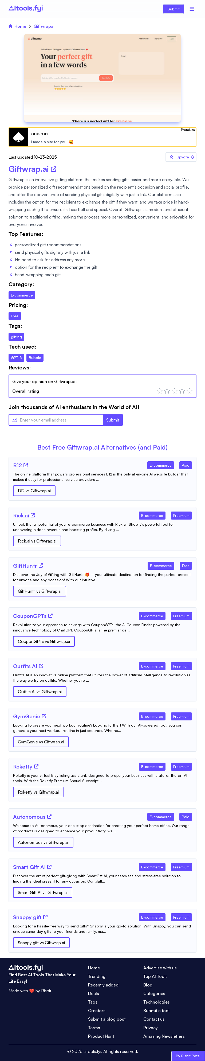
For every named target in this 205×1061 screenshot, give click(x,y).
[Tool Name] (17, 465)
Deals (93, 993)
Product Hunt (101, 1036)
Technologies (156, 1002)
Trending (96, 976)
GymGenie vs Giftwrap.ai (41, 741)
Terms (94, 1027)
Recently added (103, 985)
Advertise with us (160, 967)
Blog (147, 985)
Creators (96, 1010)
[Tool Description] (102, 476)
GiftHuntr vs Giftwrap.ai (39, 591)
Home (17, 26)
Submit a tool (156, 1010)
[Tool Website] (25, 465)
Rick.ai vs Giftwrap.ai (37, 541)
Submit (174, 9)
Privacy (150, 1027)
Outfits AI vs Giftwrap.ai (40, 691)
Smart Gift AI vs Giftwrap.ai (43, 892)
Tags (92, 1002)
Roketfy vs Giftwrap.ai (38, 792)
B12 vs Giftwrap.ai (34, 490)
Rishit (46, 990)
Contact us (154, 1019)
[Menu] (191, 8)
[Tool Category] (160, 464)
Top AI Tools (155, 976)
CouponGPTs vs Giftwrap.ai (44, 641)
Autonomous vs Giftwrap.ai (43, 842)
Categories (154, 993)
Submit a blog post (106, 1019)
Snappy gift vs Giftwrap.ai (41, 942)
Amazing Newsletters (164, 1036)
